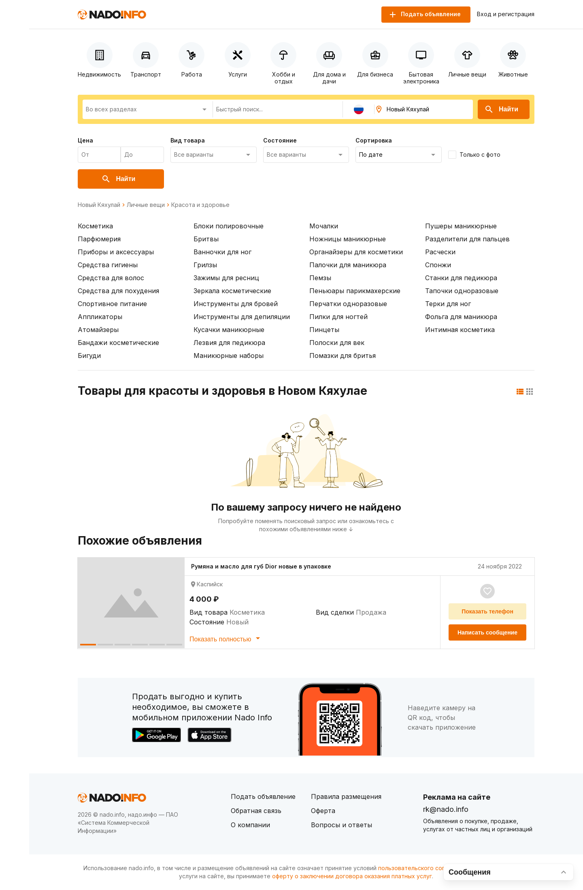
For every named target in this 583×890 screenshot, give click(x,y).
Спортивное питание (112, 304)
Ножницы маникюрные (347, 239)
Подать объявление (263, 796)
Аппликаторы (100, 317)
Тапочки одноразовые (461, 291)
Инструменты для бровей (236, 304)
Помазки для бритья (342, 355)
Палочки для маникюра (347, 265)
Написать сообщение (487, 632)
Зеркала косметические (232, 291)
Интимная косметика (460, 330)
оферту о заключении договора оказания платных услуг (352, 876)
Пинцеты (324, 330)
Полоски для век (336, 343)
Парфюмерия (99, 239)
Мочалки (323, 226)
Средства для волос (111, 278)
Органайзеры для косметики (356, 252)
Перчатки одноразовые (348, 304)
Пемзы (320, 278)
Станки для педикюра (461, 278)
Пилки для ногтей (338, 317)
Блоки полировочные (229, 226)
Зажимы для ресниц (226, 278)
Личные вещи (146, 205)
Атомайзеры (98, 330)
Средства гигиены (108, 265)
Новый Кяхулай (99, 205)
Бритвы (206, 239)
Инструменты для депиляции (242, 317)
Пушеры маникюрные (461, 226)
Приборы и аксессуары (116, 252)
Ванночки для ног (222, 252)
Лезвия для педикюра (229, 343)
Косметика (95, 226)
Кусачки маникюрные (229, 330)
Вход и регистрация (505, 14)
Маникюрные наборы (229, 355)
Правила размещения (346, 796)
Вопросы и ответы (341, 825)
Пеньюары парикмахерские (354, 291)
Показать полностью (226, 638)
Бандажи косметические (118, 343)
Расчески (440, 252)
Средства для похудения (118, 291)
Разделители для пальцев (467, 239)
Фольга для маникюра (461, 317)
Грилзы (205, 265)
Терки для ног (448, 304)
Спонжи (438, 265)
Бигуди (89, 355)
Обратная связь (256, 811)
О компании (250, 825)
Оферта (323, 811)
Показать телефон (487, 611)
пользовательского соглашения (423, 867)
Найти (501, 109)
